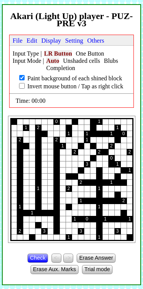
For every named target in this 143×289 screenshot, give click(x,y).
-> (68, 258)
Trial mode (97, 269)
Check (38, 258)
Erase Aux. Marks (54, 269)
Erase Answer (96, 258)
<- (56, 258)
